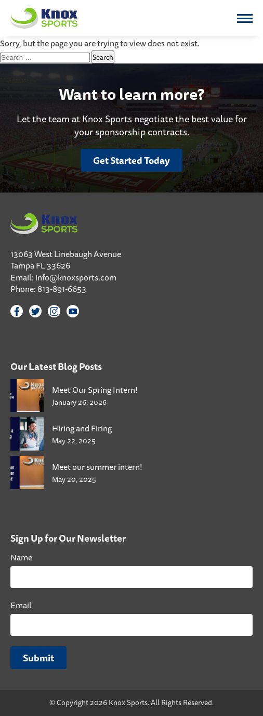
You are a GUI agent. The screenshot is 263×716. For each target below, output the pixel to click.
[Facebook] (16, 311)
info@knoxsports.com (75, 277)
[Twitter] (35, 311)
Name (21, 557)
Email (21, 605)
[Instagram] (54, 311)
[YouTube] (73, 311)
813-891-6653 (61, 289)
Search (103, 57)
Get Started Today (131, 160)
